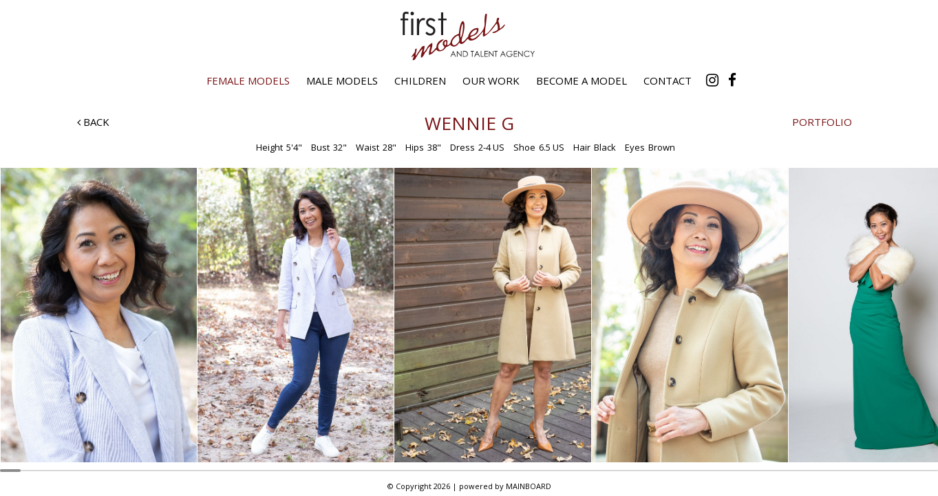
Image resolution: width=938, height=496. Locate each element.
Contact (667, 80)
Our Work (491, 80)
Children (420, 80)
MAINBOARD (528, 486)
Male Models (342, 80)
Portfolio (822, 122)
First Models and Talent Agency (469, 35)
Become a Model (581, 80)
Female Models (248, 80)
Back (93, 122)
